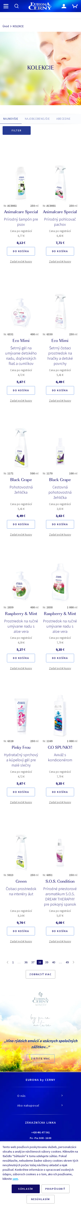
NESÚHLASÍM (40, 1199)
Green (21, 882)
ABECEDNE (63, 119)
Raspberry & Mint (21, 614)
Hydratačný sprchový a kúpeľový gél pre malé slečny (21, 760)
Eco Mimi (21, 341)
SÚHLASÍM (25, 1188)
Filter (17, 130)
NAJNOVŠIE (10, 119)
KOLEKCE (18, 26)
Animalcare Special (21, 212)
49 (67, 962)
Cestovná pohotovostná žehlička (59, 492)
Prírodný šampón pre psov (21, 222)
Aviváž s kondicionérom (60, 757)
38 (39, 962)
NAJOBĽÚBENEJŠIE (37, 119)
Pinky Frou (21, 748)
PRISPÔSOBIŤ (55, 1188)
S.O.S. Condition (60, 882)
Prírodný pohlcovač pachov (60, 222)
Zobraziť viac (40, 974)
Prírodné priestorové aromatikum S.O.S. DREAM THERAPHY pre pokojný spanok (60, 896)
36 (25, 962)
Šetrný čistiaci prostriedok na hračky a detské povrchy (60, 355)
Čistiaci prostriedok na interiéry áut (21, 891)
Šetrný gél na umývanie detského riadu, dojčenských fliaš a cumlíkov (21, 355)
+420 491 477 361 (40, 1132)
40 (53, 962)
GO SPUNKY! (60, 748)
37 (32, 962)
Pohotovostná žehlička (21, 490)
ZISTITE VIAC (40, 1058)
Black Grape (21, 480)
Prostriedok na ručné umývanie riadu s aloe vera (21, 626)
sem (15, 1179)
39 (46, 962)
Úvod (6, 26)
